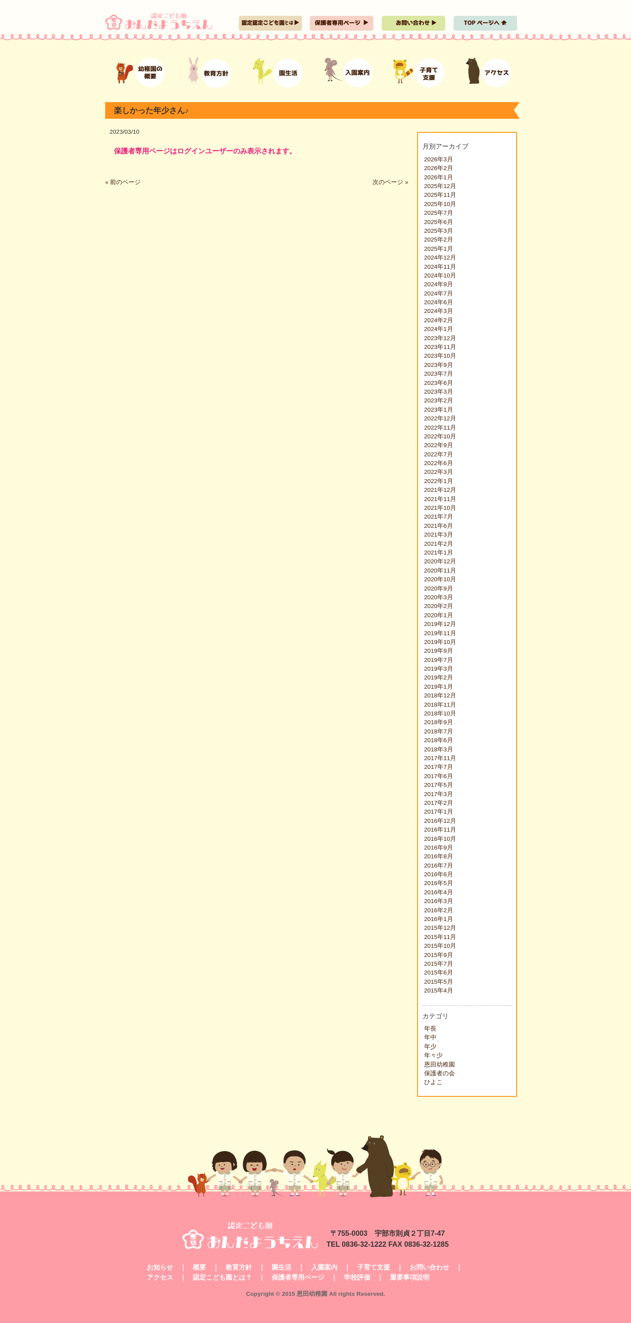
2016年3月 (438, 901)
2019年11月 (440, 633)
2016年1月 (438, 919)
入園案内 (324, 1267)
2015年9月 (438, 955)
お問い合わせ (429, 1267)
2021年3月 (438, 534)
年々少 (433, 1055)
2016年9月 (438, 847)
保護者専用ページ (298, 1277)
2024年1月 (438, 329)
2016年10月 (440, 839)
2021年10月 (440, 508)
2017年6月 (438, 776)
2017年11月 (440, 758)
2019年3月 (438, 668)
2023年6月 (438, 383)
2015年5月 (438, 981)
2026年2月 (438, 168)
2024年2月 (438, 320)
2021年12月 (440, 490)
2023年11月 (440, 347)
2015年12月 (440, 928)
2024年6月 (438, 302)
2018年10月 (440, 713)
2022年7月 (438, 454)
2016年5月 (438, 883)
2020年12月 (440, 561)
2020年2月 (438, 606)
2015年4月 (438, 990)
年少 (430, 1046)
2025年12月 (440, 186)
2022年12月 (440, 418)
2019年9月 (438, 650)
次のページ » (390, 182)
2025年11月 (440, 195)
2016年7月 (438, 865)
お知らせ (160, 1267)
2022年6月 (438, 463)
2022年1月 (438, 481)
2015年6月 (438, 972)
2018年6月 (438, 740)
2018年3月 (438, 749)
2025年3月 (438, 231)
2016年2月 (438, 910)
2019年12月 (440, 624)
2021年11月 (440, 499)
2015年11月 (440, 937)
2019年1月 (438, 686)
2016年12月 (440, 821)
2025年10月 (440, 204)
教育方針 (239, 1267)
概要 (199, 1267)
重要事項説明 (409, 1277)
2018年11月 (440, 704)
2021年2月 (438, 544)
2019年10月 (440, 642)
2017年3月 (438, 794)
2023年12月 (440, 338)
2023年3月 (438, 391)
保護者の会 (439, 1073)
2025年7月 (438, 213)
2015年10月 (440, 945)
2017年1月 (438, 811)
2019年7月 (438, 660)
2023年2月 (438, 400)
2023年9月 (438, 365)
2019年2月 (438, 677)
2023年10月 (440, 355)
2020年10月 (440, 579)
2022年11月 (440, 427)
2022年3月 (438, 472)
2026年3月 (438, 159)
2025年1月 (438, 248)
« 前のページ (123, 182)
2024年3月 (438, 311)
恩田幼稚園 (439, 1064)
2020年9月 (438, 588)
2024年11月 (440, 266)
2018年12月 (440, 695)
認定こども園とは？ (222, 1277)
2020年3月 (438, 597)
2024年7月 (438, 293)
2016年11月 (440, 829)
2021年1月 (438, 552)
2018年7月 (438, 731)
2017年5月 (438, 785)
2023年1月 (438, 409)
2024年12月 (440, 257)
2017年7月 (438, 767)
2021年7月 (438, 516)
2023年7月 (438, 373)
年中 (430, 1037)
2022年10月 (440, 436)
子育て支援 (373, 1267)
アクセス (160, 1277)
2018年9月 (438, 722)
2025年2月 (438, 239)
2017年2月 (438, 803)
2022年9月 (438, 445)
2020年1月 (438, 615)
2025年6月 (438, 222)
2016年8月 (438, 856)
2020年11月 (440, 570)
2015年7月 (438, 963)
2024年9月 (438, 284)
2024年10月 (440, 275)
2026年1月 (438, 177)
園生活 (281, 1267)
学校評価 (357, 1277)
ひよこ (433, 1082)
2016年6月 (438, 874)
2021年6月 (438, 526)
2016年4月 (438, 892)
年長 (430, 1028)
